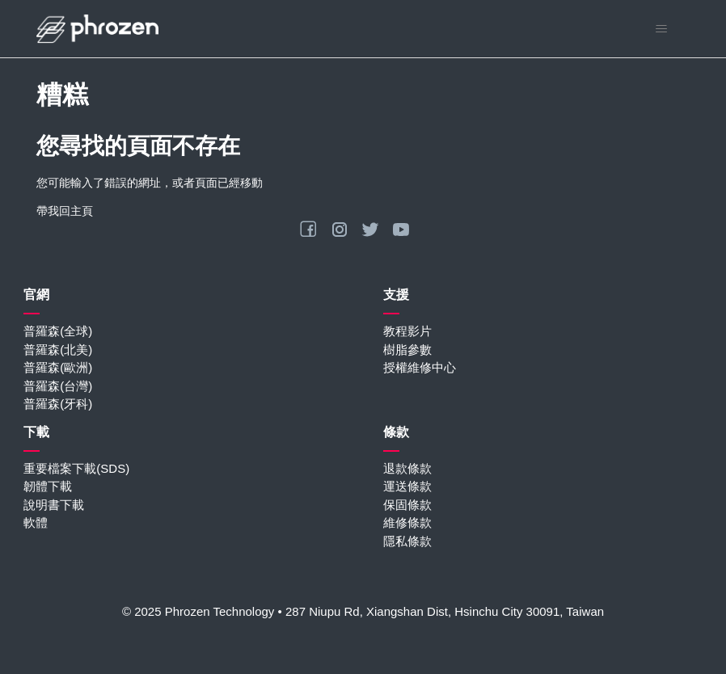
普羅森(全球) (57, 331)
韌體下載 (47, 486)
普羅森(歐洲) (57, 367)
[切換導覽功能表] (661, 29)
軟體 (35, 522)
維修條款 (407, 522)
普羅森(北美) (57, 349)
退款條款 (407, 468)
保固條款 (407, 505)
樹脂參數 (407, 349)
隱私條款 (407, 541)
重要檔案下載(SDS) (76, 468)
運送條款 (407, 486)
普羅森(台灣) (57, 386)
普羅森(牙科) (57, 404)
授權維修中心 (419, 367)
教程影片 (407, 331)
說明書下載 (53, 505)
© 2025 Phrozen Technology (198, 611)
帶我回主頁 (64, 210)
